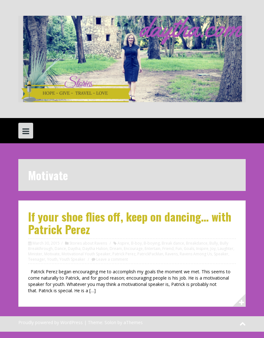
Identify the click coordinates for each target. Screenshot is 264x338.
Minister (35, 254)
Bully (213, 243)
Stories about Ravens (88, 243)
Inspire (202, 248)
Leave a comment (112, 259)
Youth (52, 259)
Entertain (152, 248)
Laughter (225, 248)
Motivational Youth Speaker (86, 254)
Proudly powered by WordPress (50, 322)
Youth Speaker (72, 259)
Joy (213, 248)
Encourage (133, 248)
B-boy (136, 243)
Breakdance (196, 243)
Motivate (52, 254)
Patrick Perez (123, 254)
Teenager (36, 259)
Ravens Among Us (196, 254)
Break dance (173, 243)
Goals (189, 248)
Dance (60, 248)
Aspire (123, 243)
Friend (168, 248)
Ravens (171, 254)
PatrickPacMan (150, 254)
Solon (110, 322)
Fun (179, 248)
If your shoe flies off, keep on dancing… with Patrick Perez (129, 222)
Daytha (74, 248)
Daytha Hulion (95, 248)
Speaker (221, 254)
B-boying (152, 243)
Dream (116, 248)
